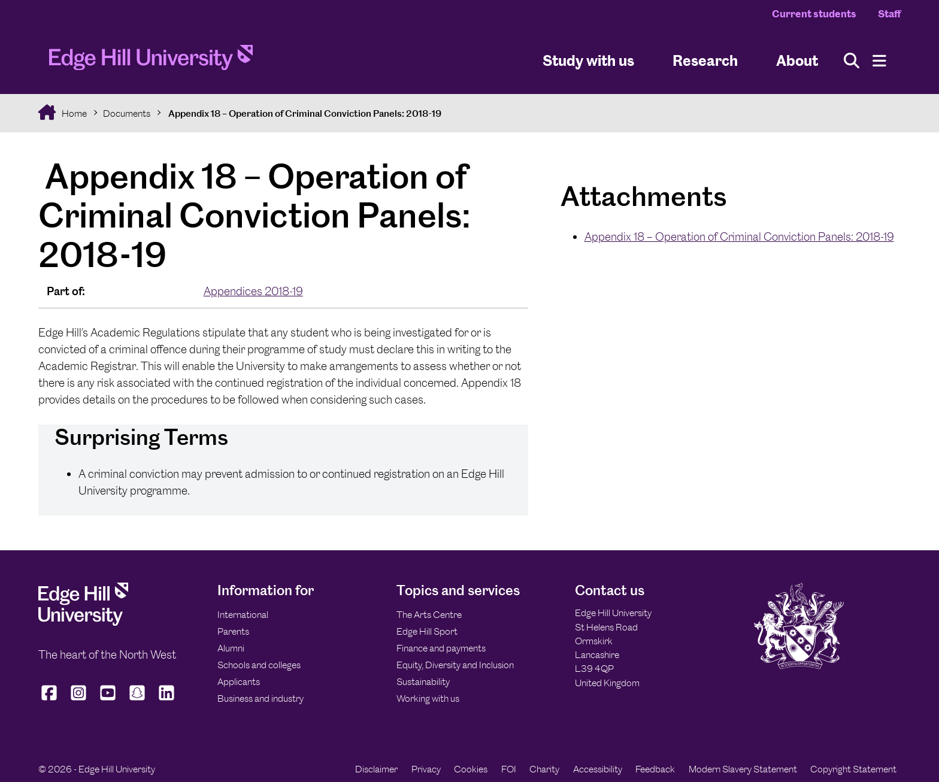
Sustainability (423, 681)
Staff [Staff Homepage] (889, 14)
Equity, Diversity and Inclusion (455, 665)
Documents (126, 113)
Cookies (470, 769)
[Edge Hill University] (83, 622)
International (242, 614)
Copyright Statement (853, 769)
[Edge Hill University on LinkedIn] (166, 700)
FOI (508, 769)
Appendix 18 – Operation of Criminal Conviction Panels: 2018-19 (303, 113)
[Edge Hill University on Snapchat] (137, 700)
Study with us (588, 60)
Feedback (655, 769)
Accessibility (597, 769)
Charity (544, 769)
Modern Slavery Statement (743, 769)
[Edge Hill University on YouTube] (108, 700)
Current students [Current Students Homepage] (814, 14)
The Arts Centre (429, 614)
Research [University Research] (705, 60)
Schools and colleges (259, 665)
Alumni (230, 648)
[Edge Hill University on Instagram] (78, 700)
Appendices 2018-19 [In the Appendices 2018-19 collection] (253, 291)
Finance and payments (441, 648)
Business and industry (260, 698)
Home (73, 113)
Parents (233, 631)
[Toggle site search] (851, 61)
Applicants (238, 681)
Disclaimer (376, 769)
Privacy (426, 769)
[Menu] (879, 61)
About (797, 60)
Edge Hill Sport (427, 631)
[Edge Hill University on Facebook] (50, 700)
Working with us (427, 698)
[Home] (151, 61)
